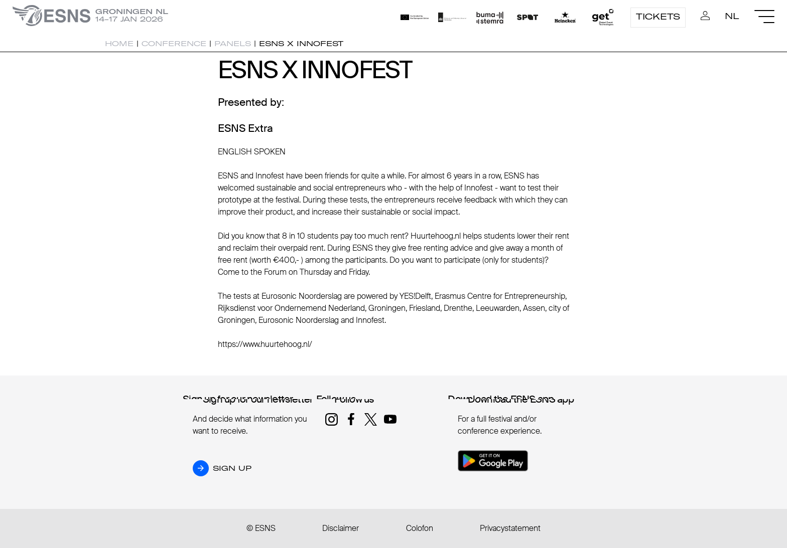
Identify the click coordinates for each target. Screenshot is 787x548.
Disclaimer (340, 528)
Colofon (419, 528)
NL (732, 16)
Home (119, 43)
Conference (174, 43)
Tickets (658, 17)
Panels (232, 43)
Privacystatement (510, 528)
